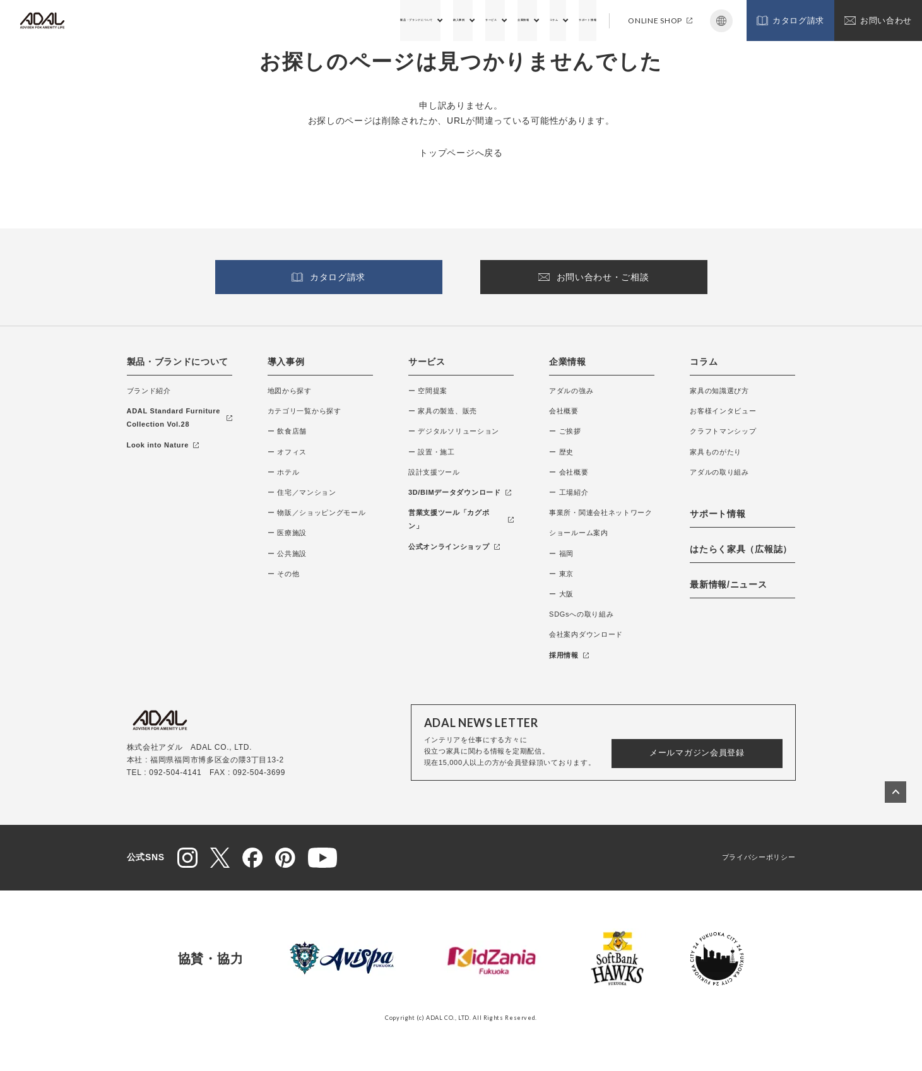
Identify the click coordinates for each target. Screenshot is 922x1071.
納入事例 (364, 20)
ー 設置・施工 (431, 452)
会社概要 (564, 411)
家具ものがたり (716, 452)
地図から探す (290, 390)
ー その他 (284, 573)
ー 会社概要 (568, 472)
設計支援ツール (434, 472)
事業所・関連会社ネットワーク (601, 512)
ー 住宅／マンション (302, 492)
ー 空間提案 (427, 390)
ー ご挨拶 (565, 431)
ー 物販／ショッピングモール (317, 512)
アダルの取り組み (719, 472)
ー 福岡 (561, 553)
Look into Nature (163, 445)
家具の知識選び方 (719, 390)
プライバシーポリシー (759, 857)
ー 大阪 (561, 594)
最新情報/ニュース (728, 584)
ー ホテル (284, 472)
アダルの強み (571, 390)
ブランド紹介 (149, 390)
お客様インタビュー (723, 411)
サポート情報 (572, 20)
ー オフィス (287, 452)
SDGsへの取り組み (581, 614)
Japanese (721, 20)
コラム (516, 20)
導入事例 (286, 362)
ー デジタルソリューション (453, 431)
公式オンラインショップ (454, 546)
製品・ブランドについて (283, 20)
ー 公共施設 (287, 553)
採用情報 (569, 655)
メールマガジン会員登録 (697, 752)
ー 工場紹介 (568, 492)
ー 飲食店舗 (287, 431)
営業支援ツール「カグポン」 (461, 519)
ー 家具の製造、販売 (442, 411)
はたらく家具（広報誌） (741, 549)
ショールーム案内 (578, 532)
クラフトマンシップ (723, 431)
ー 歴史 (561, 452)
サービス (415, 20)
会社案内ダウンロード (586, 634)
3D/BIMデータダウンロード (459, 492)
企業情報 (468, 20)
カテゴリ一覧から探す (304, 411)
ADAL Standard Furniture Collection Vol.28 (179, 417)
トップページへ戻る (460, 153)
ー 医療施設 (287, 532)
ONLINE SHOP (660, 20)
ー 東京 (561, 573)
